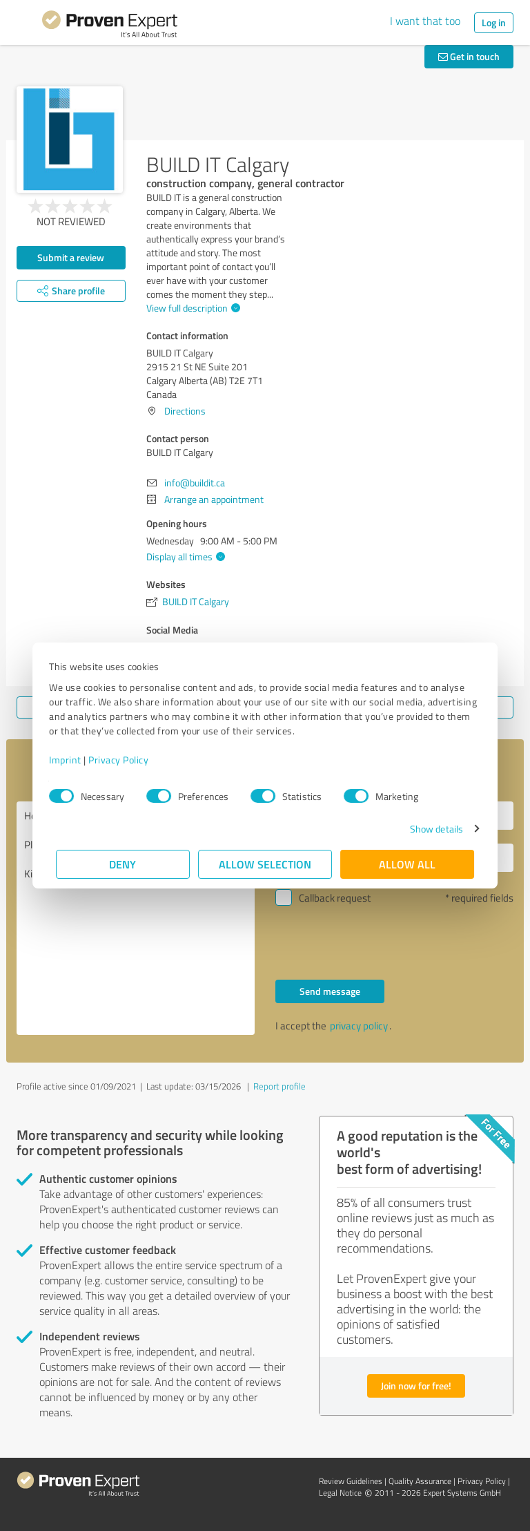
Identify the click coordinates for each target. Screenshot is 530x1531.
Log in (494, 22)
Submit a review (70, 257)
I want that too (425, 20)
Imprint (72, 759)
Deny (123, 864)
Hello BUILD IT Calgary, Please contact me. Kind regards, (136, 918)
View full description (191, 307)
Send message (330, 991)
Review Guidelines (350, 1481)
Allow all (407, 864)
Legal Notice (340, 1493)
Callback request (335, 898)
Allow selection (265, 864)
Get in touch (469, 56)
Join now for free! (416, 1385)
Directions (185, 410)
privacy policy (359, 1025)
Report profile (279, 1086)
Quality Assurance (420, 1481)
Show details (429, 828)
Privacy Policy (125, 759)
